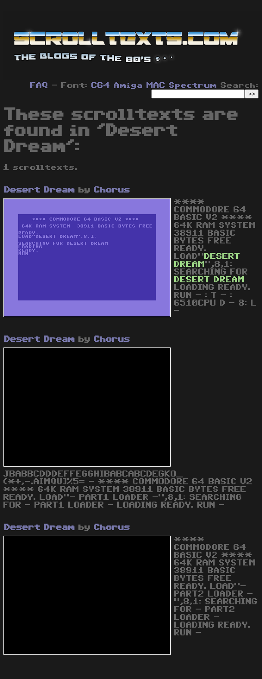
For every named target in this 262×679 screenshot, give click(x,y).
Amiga (128, 85)
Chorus (112, 189)
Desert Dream (39, 189)
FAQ (39, 85)
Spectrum (193, 85)
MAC (156, 85)
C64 (100, 85)
